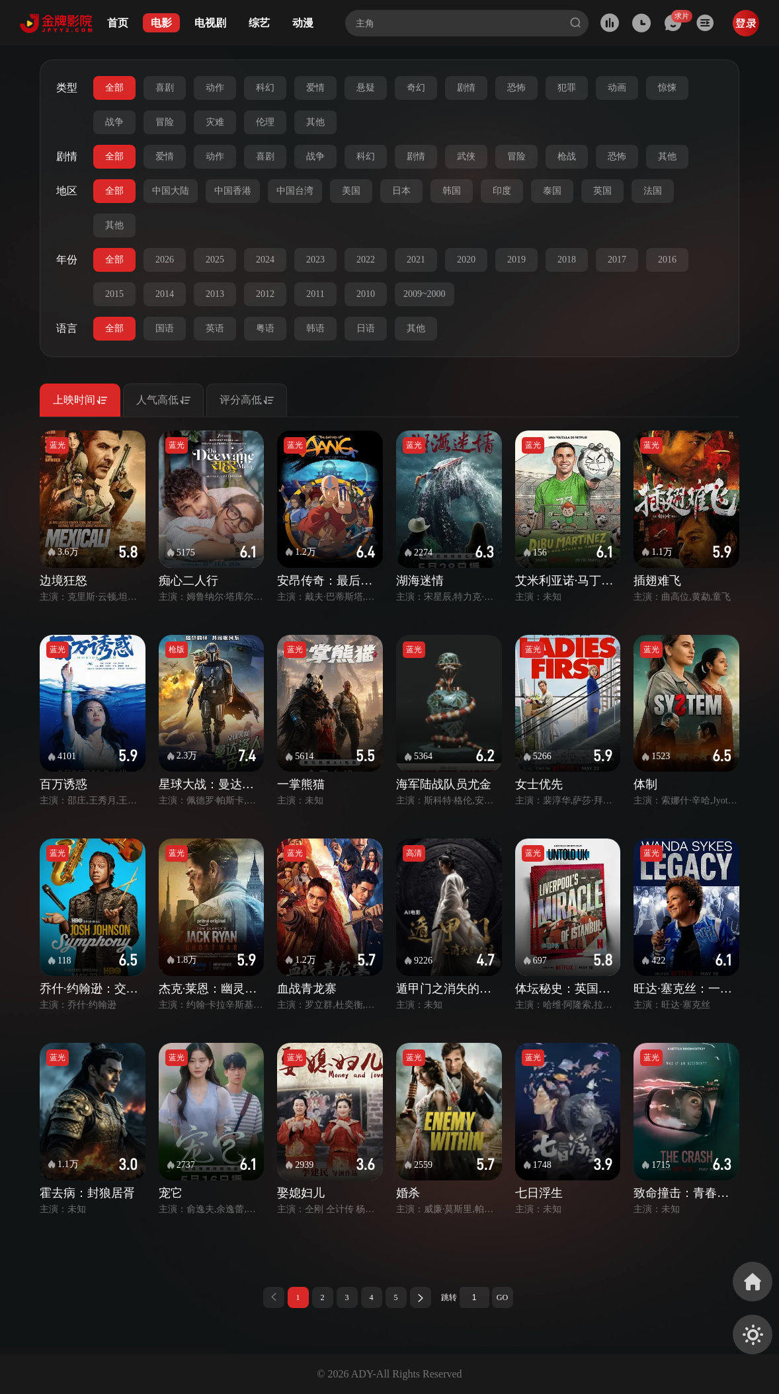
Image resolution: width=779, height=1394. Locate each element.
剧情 (466, 88)
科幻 (265, 88)
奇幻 (416, 88)
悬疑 (365, 88)
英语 (215, 328)
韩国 (451, 191)
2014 (164, 294)
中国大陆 (170, 191)
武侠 (466, 156)
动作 (215, 88)
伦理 (265, 122)
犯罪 (566, 88)
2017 (617, 260)
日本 (401, 191)
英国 (602, 191)
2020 (466, 260)
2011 (315, 294)
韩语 (315, 328)
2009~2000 (424, 294)
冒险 (164, 122)
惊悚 (667, 88)
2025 (215, 260)
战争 (114, 122)
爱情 (315, 88)
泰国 (552, 191)
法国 (652, 191)
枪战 (566, 156)
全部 (114, 88)
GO (502, 1297)
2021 (416, 260)
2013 (215, 294)
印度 (502, 191)
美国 (351, 191)
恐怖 (516, 88)
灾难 (215, 122)
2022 (365, 260)
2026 (164, 260)
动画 (617, 88)
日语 (365, 328)
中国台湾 (294, 191)
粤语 (265, 328)
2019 (516, 260)
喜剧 (164, 88)
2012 (265, 294)
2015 (114, 294)
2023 (315, 260)
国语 (164, 328)
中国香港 (232, 191)
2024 (265, 260)
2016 (667, 260)
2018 (566, 260)
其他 (315, 122)
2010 (365, 294)
